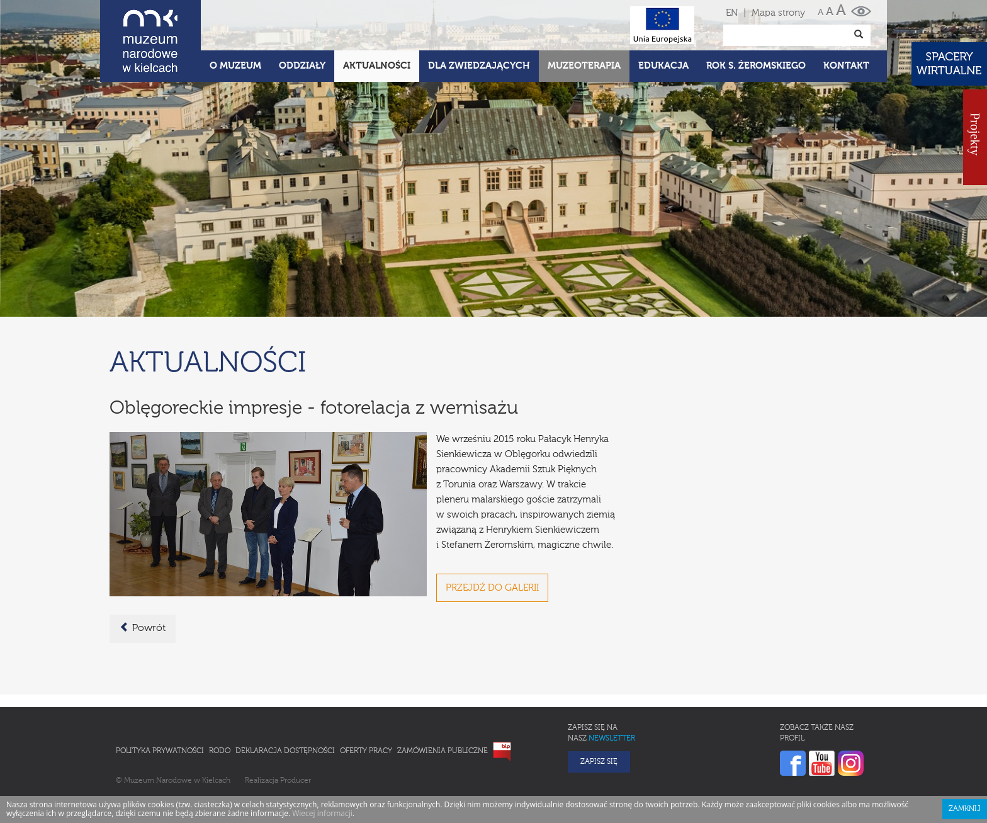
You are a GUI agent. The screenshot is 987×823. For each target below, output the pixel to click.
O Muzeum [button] (235, 66)
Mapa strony (778, 13)
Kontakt (846, 66)
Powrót (143, 627)
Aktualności (376, 66)
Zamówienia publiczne (442, 751)
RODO (219, 751)
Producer (295, 781)
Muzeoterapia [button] (584, 66)
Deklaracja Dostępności (285, 751)
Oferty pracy (366, 751)
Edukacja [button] (663, 66)
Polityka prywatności (160, 751)
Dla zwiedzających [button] (479, 66)
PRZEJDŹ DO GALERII (492, 588)
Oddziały (302, 66)
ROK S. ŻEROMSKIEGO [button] (756, 66)
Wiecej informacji (322, 813)
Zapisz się (599, 762)
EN (732, 13)
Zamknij (965, 809)
